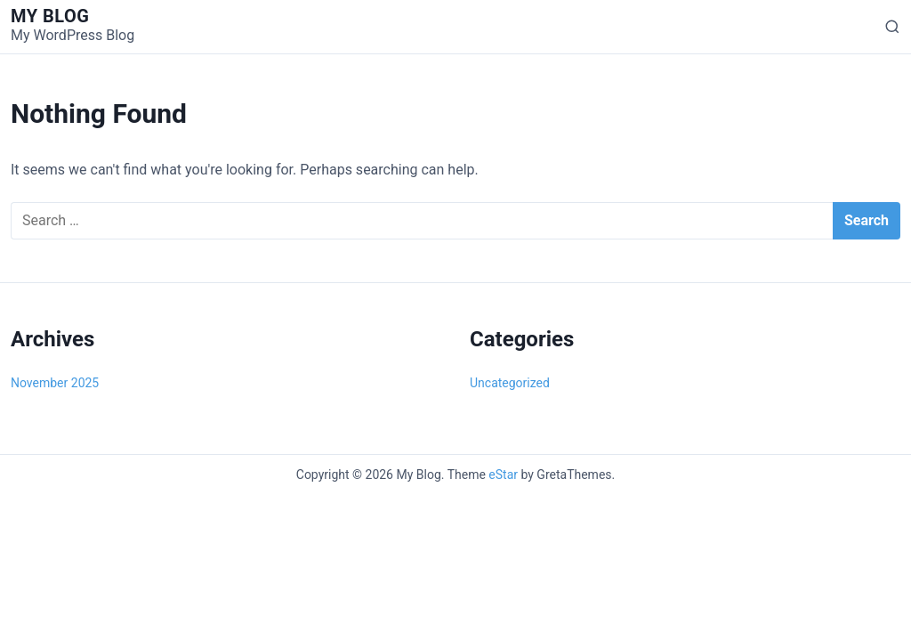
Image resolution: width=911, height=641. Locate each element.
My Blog (50, 16)
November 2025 (55, 383)
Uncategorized (510, 383)
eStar (503, 474)
